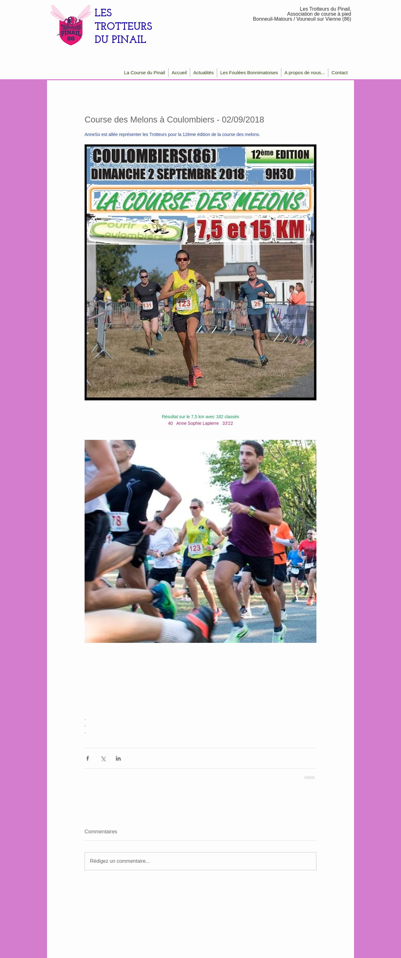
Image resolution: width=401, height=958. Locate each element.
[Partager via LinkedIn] (118, 758)
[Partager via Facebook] (88, 758)
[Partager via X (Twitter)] (103, 758)
